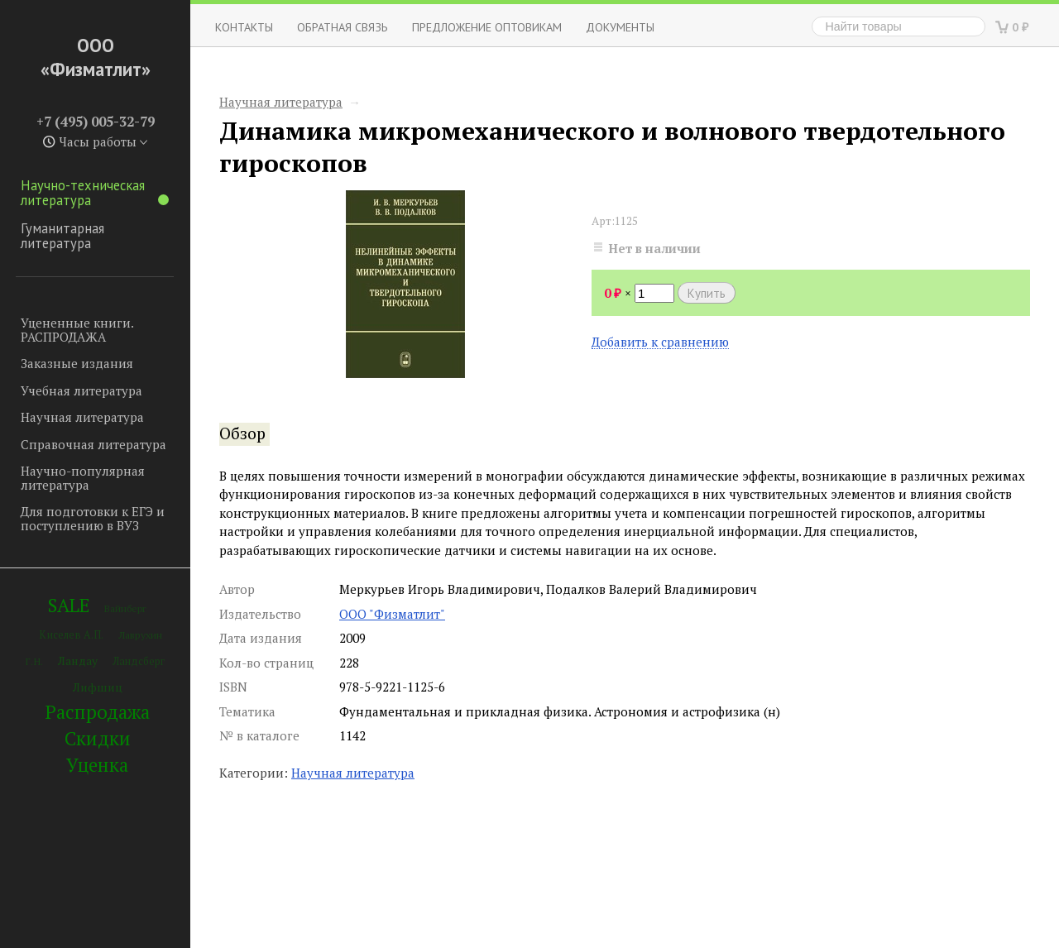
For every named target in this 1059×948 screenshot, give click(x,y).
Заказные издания (77, 363)
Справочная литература (93, 444)
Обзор (242, 433)
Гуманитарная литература (62, 235)
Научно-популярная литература (83, 477)
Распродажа (98, 712)
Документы (620, 27)
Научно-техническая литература (95, 192)
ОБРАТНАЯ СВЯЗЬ (342, 27)
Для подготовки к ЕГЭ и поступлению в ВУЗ (93, 518)
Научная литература (82, 417)
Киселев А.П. (71, 635)
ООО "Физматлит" (392, 614)
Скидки (98, 738)
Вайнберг (125, 608)
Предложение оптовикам (487, 27)
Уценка (97, 765)
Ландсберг (139, 661)
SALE (68, 605)
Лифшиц (97, 687)
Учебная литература (81, 390)
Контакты (244, 27)
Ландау (78, 660)
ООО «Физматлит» (96, 57)
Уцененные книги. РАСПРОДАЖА (77, 329)
